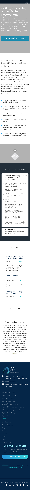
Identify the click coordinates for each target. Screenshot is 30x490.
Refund (4, 439)
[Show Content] (25, 175)
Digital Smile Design (9, 413)
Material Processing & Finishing (13, 407)
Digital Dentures (8, 416)
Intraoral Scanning (8, 392)
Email (15, 353)
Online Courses (7, 425)
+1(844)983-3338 (10, 381)
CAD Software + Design (10, 404)
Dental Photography (9, 401)
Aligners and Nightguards (11, 410)
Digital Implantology (9, 395)
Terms (4, 437)
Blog (3, 428)
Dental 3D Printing (8, 398)
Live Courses (6, 422)
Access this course (15, 38)
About (4, 431)
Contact (5, 434)
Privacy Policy (7, 442)
